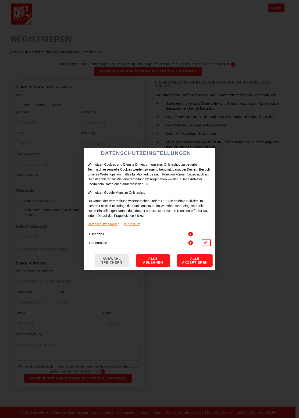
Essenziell (96, 234)
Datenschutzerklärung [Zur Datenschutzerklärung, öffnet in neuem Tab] (103, 224)
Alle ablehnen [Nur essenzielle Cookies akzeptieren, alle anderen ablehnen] (153, 260)
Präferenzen (98, 243)
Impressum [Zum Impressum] (132, 224)
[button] (190, 234)
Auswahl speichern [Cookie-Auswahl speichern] (111, 260)
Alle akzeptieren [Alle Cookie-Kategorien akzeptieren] (195, 260)
